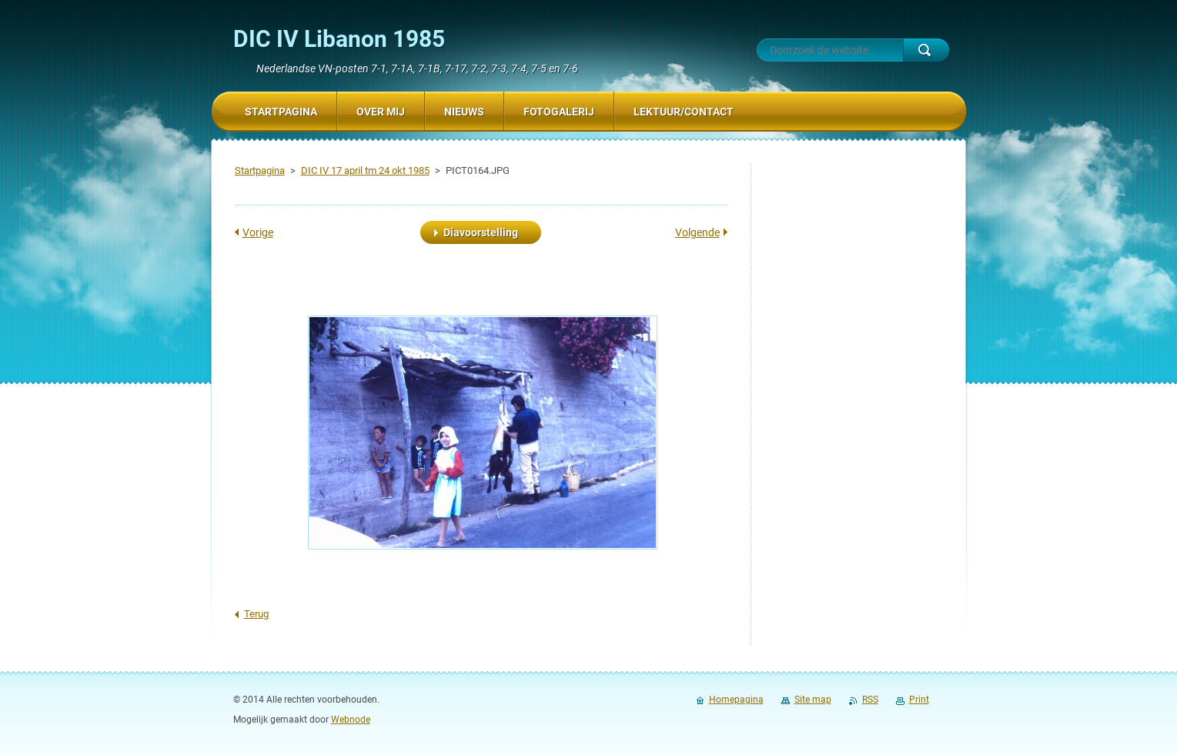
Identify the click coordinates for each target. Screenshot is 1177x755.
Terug (256, 614)
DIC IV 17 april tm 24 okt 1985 (365, 170)
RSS (870, 699)
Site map (812, 699)
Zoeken (926, 50)
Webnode (350, 719)
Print (919, 699)
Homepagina (736, 699)
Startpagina (260, 170)
